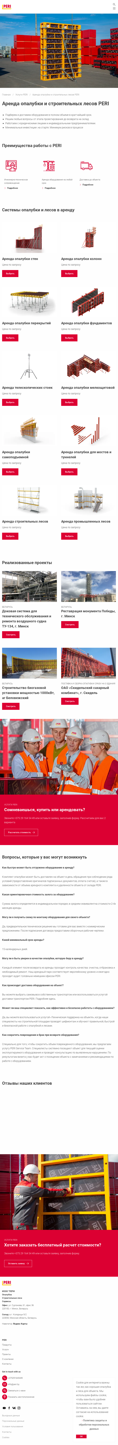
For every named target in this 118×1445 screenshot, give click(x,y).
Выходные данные (11, 1415)
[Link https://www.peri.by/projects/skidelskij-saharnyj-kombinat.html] (88, 671)
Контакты (7, 1364)
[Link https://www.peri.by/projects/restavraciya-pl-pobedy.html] (88, 595)
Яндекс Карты (20, 1324)
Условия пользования (12, 1426)
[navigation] (10, 273)
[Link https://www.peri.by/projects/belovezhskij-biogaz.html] (29, 674)
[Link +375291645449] (59, 1378)
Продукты (7, 1345)
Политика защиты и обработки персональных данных (94, 1424)
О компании (7, 1359)
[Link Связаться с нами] (59, 1390)
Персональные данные (13, 1421)
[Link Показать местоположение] (59, 1396)
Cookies (5, 1437)
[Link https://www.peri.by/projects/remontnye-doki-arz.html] (29, 600)
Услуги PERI (21, 94)
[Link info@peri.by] (59, 1384)
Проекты (6, 1354)
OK (81, 1436)
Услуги (5, 1349)
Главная (6, 94)
